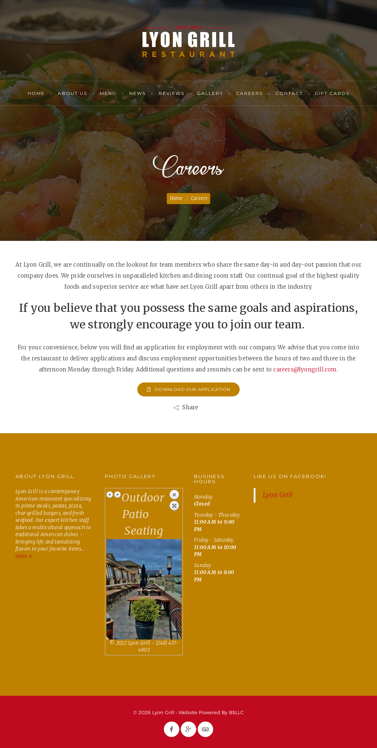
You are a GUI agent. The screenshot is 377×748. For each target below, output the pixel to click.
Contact (289, 93)
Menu (108, 93)
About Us (72, 93)
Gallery (210, 93)
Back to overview (174, 500)
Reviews (171, 93)
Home (36, 93)
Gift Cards (332, 93)
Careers (249, 93)
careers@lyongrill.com (305, 369)
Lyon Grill (188, 41)
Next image (117, 494)
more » (23, 556)
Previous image (110, 494)
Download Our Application (188, 389)
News (137, 93)
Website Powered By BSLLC (211, 712)
